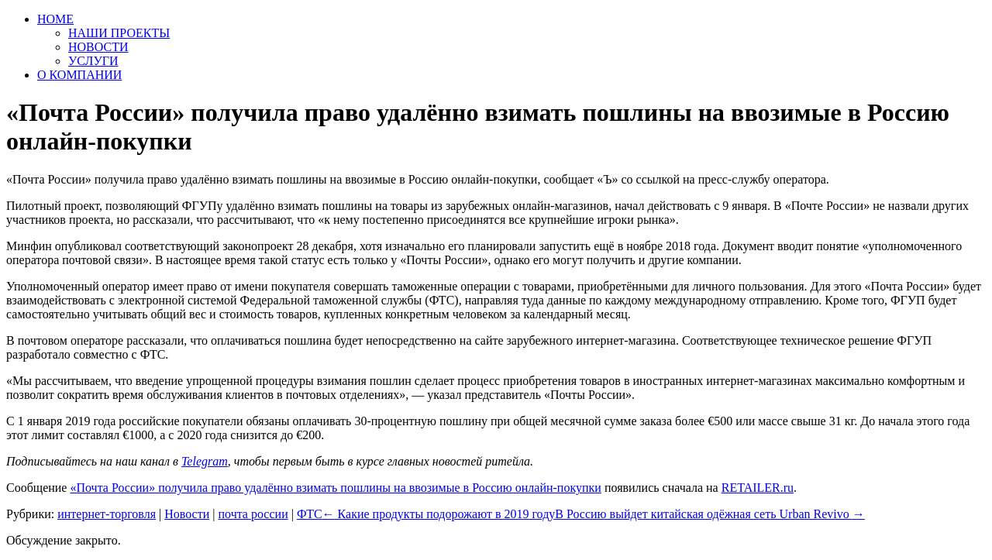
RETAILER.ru (758, 487)
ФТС (309, 513)
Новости (186, 513)
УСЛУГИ (93, 60)
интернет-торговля (106, 513)
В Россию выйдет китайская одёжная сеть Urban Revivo (709, 513)
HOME (55, 19)
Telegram (204, 461)
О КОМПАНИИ (79, 74)
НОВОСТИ (98, 46)
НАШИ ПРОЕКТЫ (119, 33)
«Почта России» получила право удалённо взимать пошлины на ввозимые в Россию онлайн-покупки (335, 487)
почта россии (253, 513)
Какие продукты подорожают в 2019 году (439, 513)
